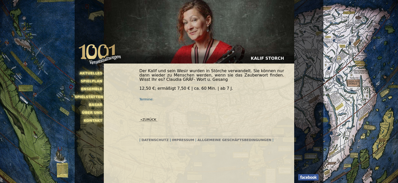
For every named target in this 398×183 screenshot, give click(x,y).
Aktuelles (91, 73)
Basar (95, 105)
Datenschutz (155, 140)
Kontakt (93, 120)
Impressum (183, 140)
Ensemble (91, 89)
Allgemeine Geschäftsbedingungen (234, 140)
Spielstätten (88, 97)
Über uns (92, 113)
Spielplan (91, 81)
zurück (149, 119)
